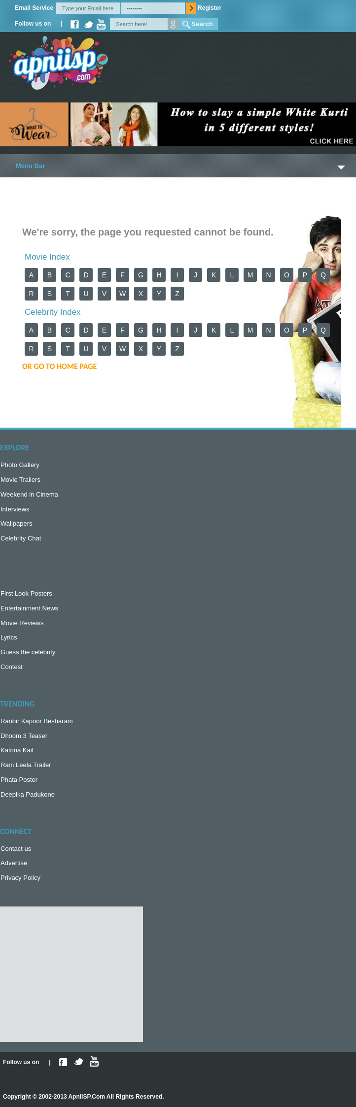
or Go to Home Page (59, 366)
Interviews (15, 509)
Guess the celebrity (27, 652)
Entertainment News (29, 608)
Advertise (13, 863)
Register (209, 7)
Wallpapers (16, 523)
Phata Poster (18, 779)
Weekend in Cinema (29, 494)
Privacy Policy (20, 877)
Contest (11, 667)
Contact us (15, 848)
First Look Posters (26, 593)
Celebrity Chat (20, 538)
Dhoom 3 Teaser (23, 735)
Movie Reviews (21, 623)
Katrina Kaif (17, 750)
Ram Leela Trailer (25, 765)
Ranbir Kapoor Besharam (36, 721)
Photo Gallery (19, 465)
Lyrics (8, 637)
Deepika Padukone (27, 794)
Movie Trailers (20, 479)
